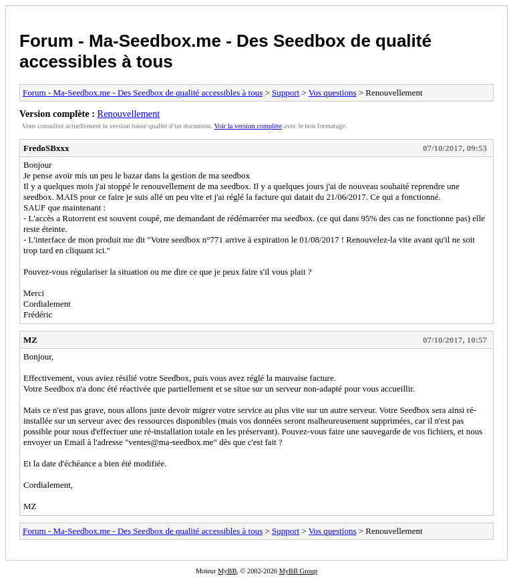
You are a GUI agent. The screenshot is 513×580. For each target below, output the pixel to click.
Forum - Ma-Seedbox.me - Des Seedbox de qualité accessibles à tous (143, 93)
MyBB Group (298, 571)
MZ (30, 340)
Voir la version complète (248, 126)
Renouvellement (129, 113)
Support (285, 93)
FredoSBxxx (46, 148)
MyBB (227, 571)
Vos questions (333, 93)
